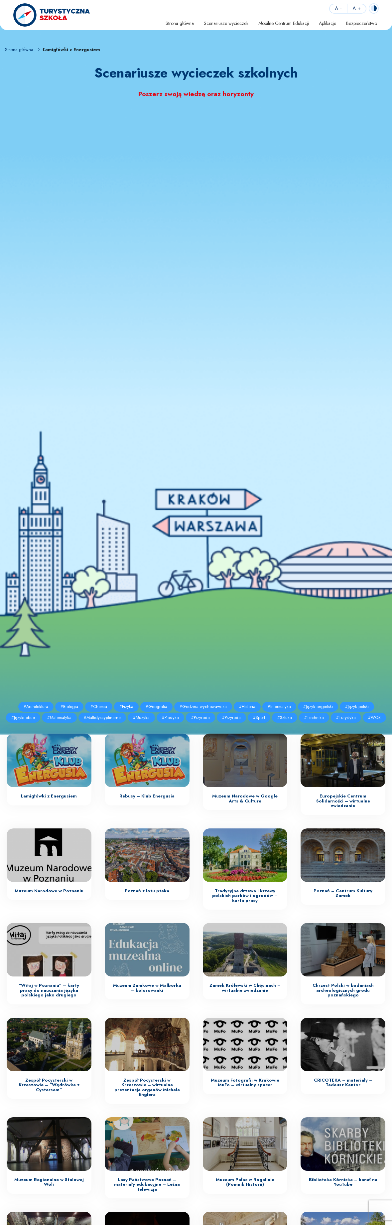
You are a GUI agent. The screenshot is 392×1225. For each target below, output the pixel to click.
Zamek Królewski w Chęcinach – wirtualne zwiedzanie (245, 987)
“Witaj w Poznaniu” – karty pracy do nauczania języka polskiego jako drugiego (49, 990)
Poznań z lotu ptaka (147, 891)
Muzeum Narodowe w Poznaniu (49, 891)
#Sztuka (284, 717)
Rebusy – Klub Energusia (147, 796)
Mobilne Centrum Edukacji (283, 23)
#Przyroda (200, 717)
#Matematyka (59, 717)
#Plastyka (170, 717)
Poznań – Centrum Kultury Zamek (343, 893)
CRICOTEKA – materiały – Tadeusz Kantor (343, 1082)
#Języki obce (23, 717)
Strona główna (180, 23)
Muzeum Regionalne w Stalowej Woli (49, 1182)
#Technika (314, 717)
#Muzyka (141, 717)
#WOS (374, 717)
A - (338, 8)
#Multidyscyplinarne (102, 717)
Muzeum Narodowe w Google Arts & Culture (245, 798)
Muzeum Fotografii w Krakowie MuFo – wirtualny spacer (245, 1082)
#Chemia (98, 706)
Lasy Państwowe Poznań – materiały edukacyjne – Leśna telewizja (147, 1184)
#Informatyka (279, 706)
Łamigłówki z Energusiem (49, 796)
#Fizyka (126, 706)
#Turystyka (346, 717)
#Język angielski (318, 706)
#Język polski (357, 706)
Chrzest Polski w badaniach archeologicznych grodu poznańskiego (343, 990)
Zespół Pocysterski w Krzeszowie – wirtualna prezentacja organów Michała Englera (147, 1087)
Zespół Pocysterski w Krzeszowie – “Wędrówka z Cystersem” (49, 1085)
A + (356, 8)
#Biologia (69, 706)
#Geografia (156, 706)
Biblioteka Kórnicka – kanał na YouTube (343, 1182)
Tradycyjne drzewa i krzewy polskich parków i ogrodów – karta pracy (245, 896)
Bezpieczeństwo (361, 23)
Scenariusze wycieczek (226, 23)
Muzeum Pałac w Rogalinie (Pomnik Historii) (245, 1182)
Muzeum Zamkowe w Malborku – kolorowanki (147, 987)
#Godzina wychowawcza (203, 706)
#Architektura (36, 706)
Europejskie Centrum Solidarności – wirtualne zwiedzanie (343, 801)
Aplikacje (327, 23)
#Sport (259, 717)
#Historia (247, 706)
